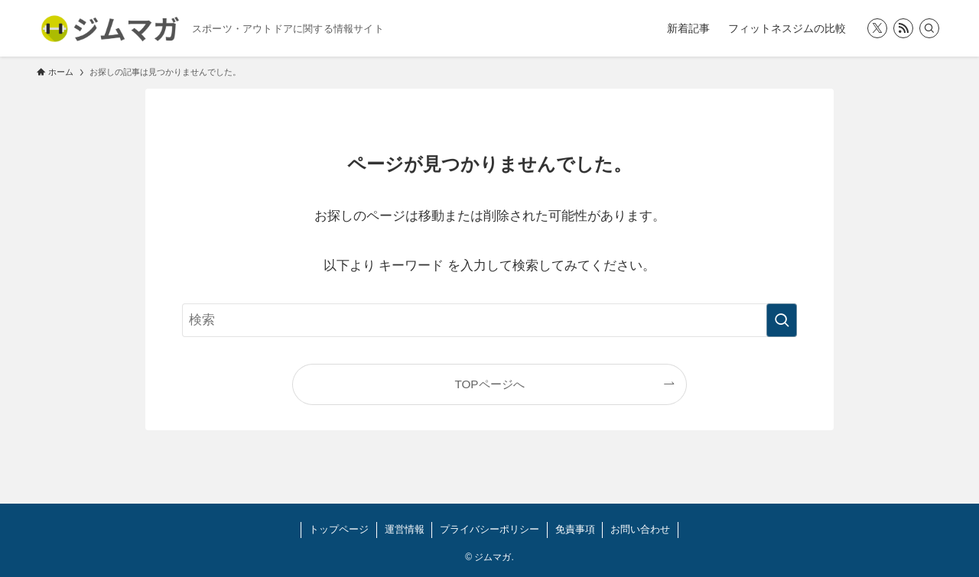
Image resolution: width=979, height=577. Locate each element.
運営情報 (404, 529)
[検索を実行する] (781, 320)
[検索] (929, 28)
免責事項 (575, 529)
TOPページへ (489, 384)
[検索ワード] (489, 320)
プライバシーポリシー (489, 529)
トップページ (339, 529)
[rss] (903, 28)
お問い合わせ (640, 529)
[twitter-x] (877, 28)
